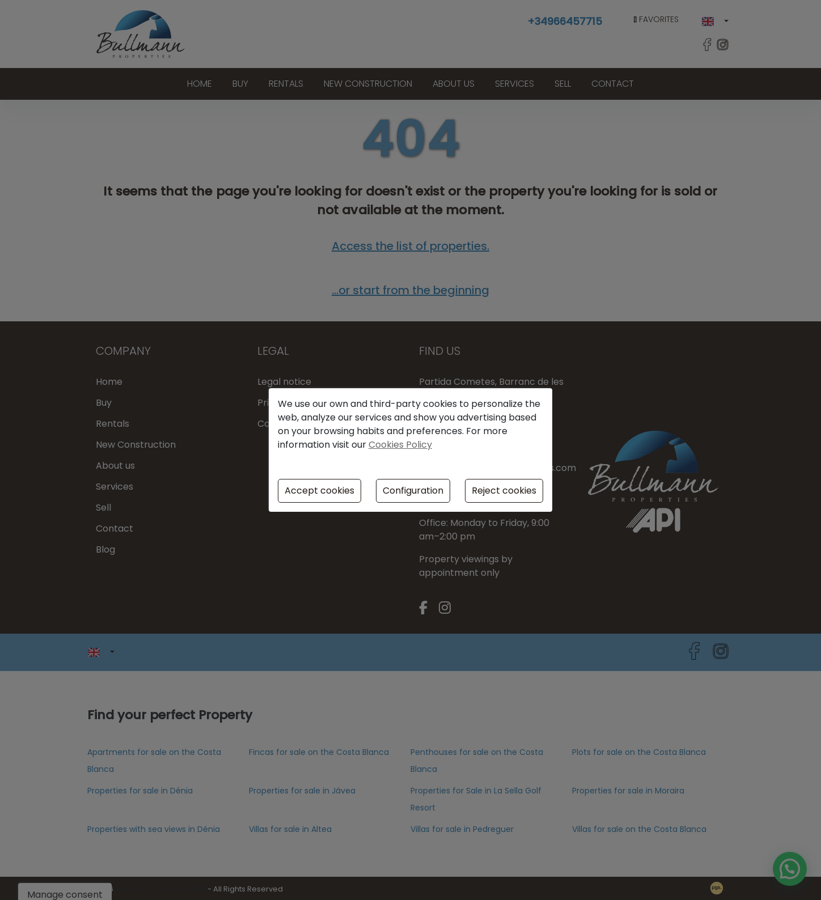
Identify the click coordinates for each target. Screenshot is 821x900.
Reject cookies (504, 490)
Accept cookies (319, 490)
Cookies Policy (400, 444)
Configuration (413, 490)
